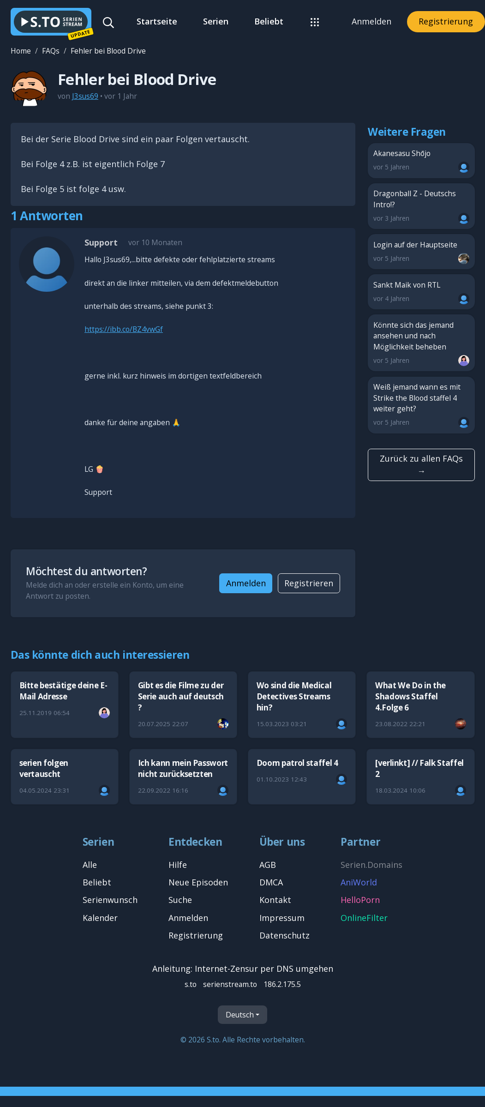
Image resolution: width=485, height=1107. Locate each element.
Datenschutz (284, 935)
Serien (215, 21)
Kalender (100, 917)
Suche (180, 899)
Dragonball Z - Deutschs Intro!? (421, 206)
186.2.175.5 (282, 984)
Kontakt (275, 899)
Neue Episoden (198, 882)
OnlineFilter (364, 917)
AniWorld (359, 882)
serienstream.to (230, 984)
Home (21, 51)
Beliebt (268, 21)
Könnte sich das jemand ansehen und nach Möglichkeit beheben (421, 343)
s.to (191, 984)
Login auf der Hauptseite (421, 252)
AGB (267, 864)
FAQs (51, 51)
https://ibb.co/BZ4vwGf (123, 329)
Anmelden (371, 21)
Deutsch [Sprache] (240, 1014)
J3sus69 (85, 96)
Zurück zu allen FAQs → (421, 464)
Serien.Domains (371, 864)
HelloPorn (360, 899)
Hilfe (177, 864)
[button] (315, 21)
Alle (90, 864)
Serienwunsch (110, 899)
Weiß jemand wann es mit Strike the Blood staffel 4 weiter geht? (421, 405)
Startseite (157, 21)
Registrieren (308, 583)
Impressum (282, 917)
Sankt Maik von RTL (421, 292)
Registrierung (446, 21)
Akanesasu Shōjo (421, 160)
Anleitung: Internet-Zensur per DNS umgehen (242, 968)
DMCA (271, 882)
